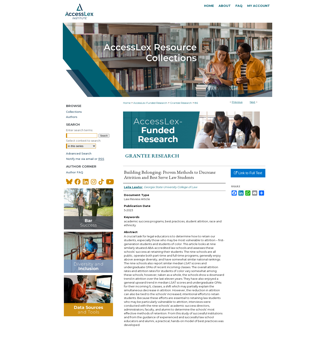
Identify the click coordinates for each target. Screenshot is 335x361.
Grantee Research (181, 102)
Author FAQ (74, 172)
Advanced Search (78, 153)
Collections (74, 111)
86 (196, 102)
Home (127, 102)
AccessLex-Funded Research (150, 102)
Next (252, 102)
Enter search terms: (79, 130)
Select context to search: (83, 140)
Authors (71, 117)
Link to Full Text (248, 173)
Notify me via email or (85, 158)
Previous (237, 102)
